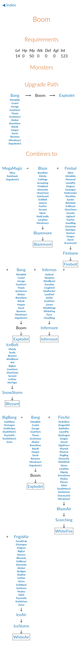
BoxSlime (43, 172)
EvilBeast (70, 206)
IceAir (21, 614)
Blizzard (12, 403)
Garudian (49, 284)
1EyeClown (43, 192)
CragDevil (49, 287)
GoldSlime (9, 421)
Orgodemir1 (14, 143)
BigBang (9, 417)
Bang (14, 95)
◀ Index (9, 4)
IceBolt (12, 344)
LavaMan (43, 219)
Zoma (9, 441)
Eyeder (70, 199)
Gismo (64, 465)
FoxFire (43, 206)
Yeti (12, 362)
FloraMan (71, 196)
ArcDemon (15, 116)
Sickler (49, 297)
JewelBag (70, 223)
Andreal (49, 274)
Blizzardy (21, 558)
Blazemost (43, 244)
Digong (64, 472)
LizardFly (70, 182)
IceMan (12, 379)
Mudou (64, 478)
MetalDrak (63, 461)
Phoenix (64, 451)
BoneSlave (14, 123)
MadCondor (70, 192)
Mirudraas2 (64, 498)
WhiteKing (49, 311)
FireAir (64, 417)
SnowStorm (12, 392)
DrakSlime (63, 421)
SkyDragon (64, 435)
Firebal (70, 168)
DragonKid (64, 425)
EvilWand (21, 584)
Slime (12, 172)
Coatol (14, 103)
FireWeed (43, 186)
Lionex (49, 304)
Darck (15, 133)
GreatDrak (21, 541)
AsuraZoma (64, 475)
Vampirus (49, 277)
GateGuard (42, 196)
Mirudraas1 (15, 140)
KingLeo (70, 186)
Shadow (21, 574)
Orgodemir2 (12, 179)
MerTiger (12, 382)
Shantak (64, 448)
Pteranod (70, 179)
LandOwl (49, 294)
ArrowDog (42, 182)
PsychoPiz (9, 435)
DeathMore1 (9, 431)
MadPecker (49, 291)
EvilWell (42, 199)
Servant (43, 209)
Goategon (70, 189)
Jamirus (43, 202)
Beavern (12, 355)
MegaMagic (12, 168)
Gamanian (70, 226)
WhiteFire (64, 531)
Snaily (12, 352)
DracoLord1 (70, 242)
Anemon (70, 233)
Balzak (14, 126)
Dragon (64, 438)
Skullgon (21, 571)
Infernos (49, 269)
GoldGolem (9, 428)
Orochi (64, 441)
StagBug (64, 455)
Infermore (49, 327)
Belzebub (70, 202)
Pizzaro (64, 482)
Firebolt (70, 264)
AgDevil (70, 216)
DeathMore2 (64, 488)
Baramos (14, 136)
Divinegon (9, 425)
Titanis (14, 113)
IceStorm (21, 625)
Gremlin (70, 213)
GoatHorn (15, 110)
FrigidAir (21, 536)
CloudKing (49, 317)
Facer (49, 314)
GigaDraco (63, 445)
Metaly (42, 176)
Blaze (42, 168)
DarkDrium (64, 491)
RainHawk (12, 176)
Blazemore (42, 232)
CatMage (42, 179)
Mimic (42, 213)
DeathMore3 (9, 438)
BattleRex (64, 428)
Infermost (49, 339)
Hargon (15, 129)
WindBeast (49, 281)
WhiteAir (21, 636)
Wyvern (21, 554)
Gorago (15, 106)
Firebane (70, 253)
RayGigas (70, 229)
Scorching (64, 519)
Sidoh (64, 485)
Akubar (15, 120)
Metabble (15, 99)
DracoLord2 (64, 495)
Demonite (42, 189)
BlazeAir (64, 508)
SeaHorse (21, 588)
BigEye (12, 365)
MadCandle (43, 216)
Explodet (67, 95)
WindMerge (49, 307)
